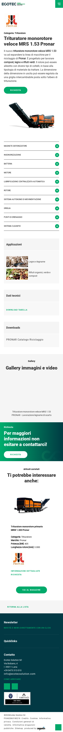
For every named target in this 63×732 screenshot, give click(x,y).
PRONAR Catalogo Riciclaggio (24, 339)
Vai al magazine (31, 590)
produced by (34, 728)
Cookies (34, 718)
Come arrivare (12, 679)
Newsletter (11, 622)
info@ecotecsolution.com (19, 673)
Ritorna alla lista (16, 607)
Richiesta (15, 90)
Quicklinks (10, 641)
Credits (25, 718)
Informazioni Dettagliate (25, 571)
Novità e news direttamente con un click (27, 628)
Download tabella (18, 310)
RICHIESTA (15, 454)
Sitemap (19, 728)
